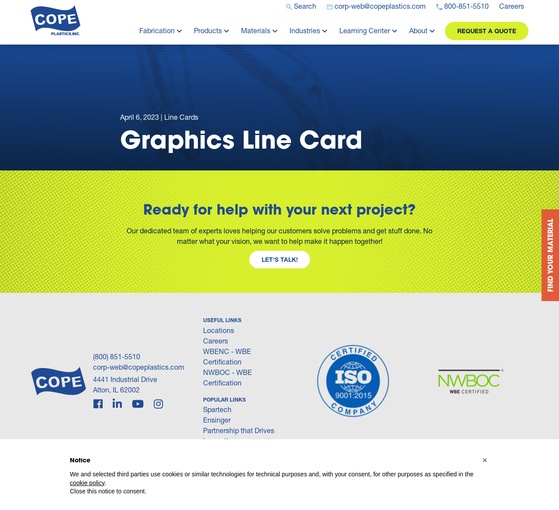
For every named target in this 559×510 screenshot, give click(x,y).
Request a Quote (486, 31)
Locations (218, 330)
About (418, 30)
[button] (485, 460)
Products (208, 30)
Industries (305, 30)
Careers (215, 341)
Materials (255, 30)
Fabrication (157, 30)
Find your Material (550, 255)
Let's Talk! (280, 259)
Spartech (217, 409)
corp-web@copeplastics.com (138, 367)
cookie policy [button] (87, 482)
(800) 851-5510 (116, 356)
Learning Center (364, 30)
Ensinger (217, 420)
